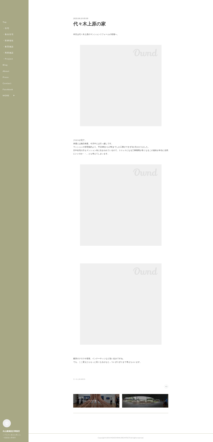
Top (5, 22)
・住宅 (6, 28)
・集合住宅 (8, 34)
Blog (5, 65)
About (6, 71)
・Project (8, 59)
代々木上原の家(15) (79, 379)
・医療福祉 (8, 40)
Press (6, 77)
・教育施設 (8, 46)
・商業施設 (8, 53)
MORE (6, 89)
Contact (7, 83)
